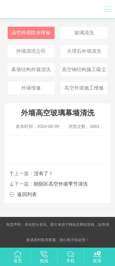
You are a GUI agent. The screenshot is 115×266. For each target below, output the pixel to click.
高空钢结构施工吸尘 (84, 69)
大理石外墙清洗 (84, 51)
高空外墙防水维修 (31, 32)
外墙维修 (31, 88)
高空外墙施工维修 (84, 88)
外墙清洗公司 (31, 51)
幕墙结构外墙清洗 (31, 69)
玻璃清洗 (84, 32)
